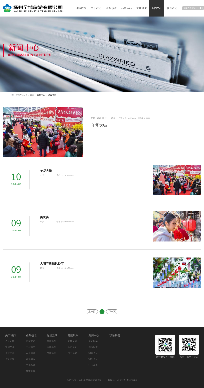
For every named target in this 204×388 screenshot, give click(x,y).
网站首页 (81, 8)
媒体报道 (52, 95)
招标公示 (93, 359)
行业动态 (93, 365)
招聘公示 (93, 353)
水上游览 (30, 353)
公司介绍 (9, 341)
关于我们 (96, 8)
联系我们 (172, 8)
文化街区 (30, 365)
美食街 (44, 217)
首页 (32, 95)
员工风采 (72, 353)
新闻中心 (41, 95)
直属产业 (9, 347)
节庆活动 (51, 353)
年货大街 (99, 125)
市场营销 (30, 341)
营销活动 (51, 341)
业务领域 (111, 8)
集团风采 (93, 341)
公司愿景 (9, 359)
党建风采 (141, 8)
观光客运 (30, 359)
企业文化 (9, 353)
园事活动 (51, 347)
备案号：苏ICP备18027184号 (122, 380)
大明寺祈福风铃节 (52, 263)
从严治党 (72, 347)
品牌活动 (126, 8)
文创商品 (30, 347)
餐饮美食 (30, 371)
